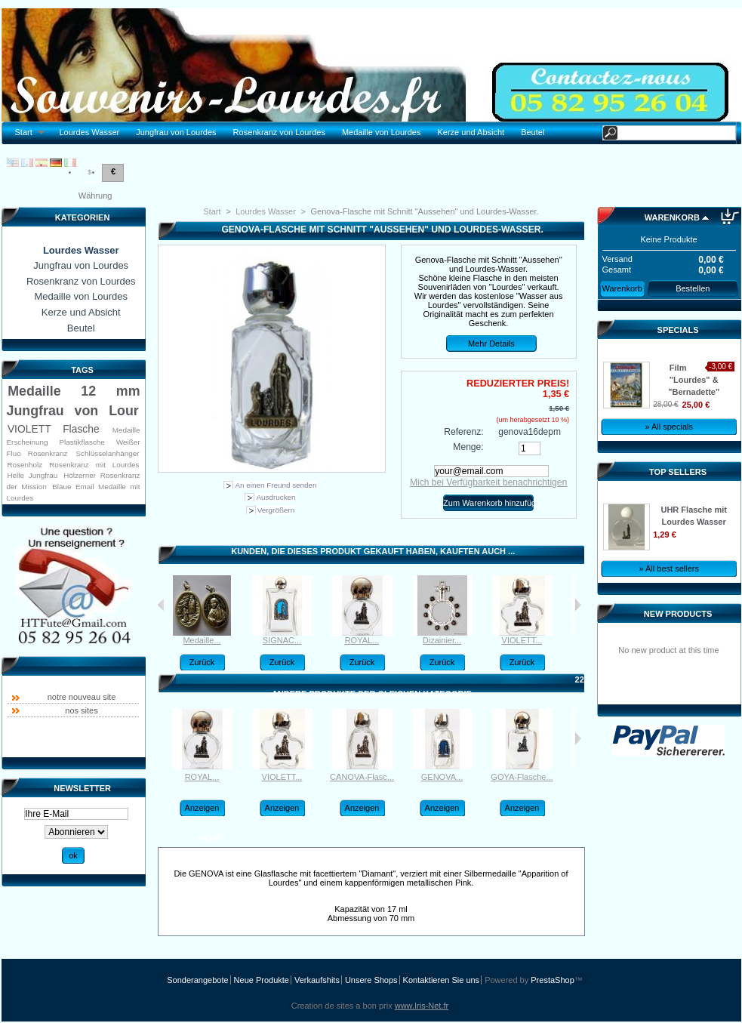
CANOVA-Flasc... (362, 776)
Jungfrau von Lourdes (176, 132)
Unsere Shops (371, 979)
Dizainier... (442, 640)
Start (26, 132)
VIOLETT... (522, 640)
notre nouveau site (82, 696)
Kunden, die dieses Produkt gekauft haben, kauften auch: (161, 605)
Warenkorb (672, 217)
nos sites (81, 710)
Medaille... (201, 640)
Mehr (209, 838)
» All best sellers (668, 568)
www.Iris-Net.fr (422, 1005)
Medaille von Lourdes (381, 132)
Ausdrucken (275, 497)
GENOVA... (442, 776)
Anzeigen (202, 807)
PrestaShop (552, 979)
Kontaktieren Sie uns (441, 979)
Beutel (532, 132)
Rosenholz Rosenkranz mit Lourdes (73, 465)
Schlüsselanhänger (108, 453)
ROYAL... (362, 640)
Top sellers (678, 471)
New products (678, 613)
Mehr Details (491, 343)
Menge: (468, 447)
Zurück (202, 662)
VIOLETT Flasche (54, 429)
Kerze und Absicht (470, 132)
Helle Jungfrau (32, 475)
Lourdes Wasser (89, 132)
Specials (678, 329)
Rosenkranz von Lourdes (279, 132)
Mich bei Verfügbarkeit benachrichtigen (488, 482)
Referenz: (463, 432)
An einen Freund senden (275, 485)
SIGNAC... (282, 640)
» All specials (669, 426)
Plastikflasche (81, 442)
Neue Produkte (261, 979)
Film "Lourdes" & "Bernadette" (693, 379)
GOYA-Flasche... (522, 776)
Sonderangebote (197, 979)
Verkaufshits (317, 979)
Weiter (577, 605)
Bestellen (693, 288)
